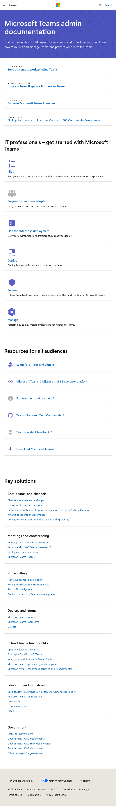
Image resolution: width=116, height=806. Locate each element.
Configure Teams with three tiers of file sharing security (38, 519)
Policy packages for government (26, 753)
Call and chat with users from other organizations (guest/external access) (49, 510)
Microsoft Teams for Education (25, 696)
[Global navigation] (3, 5)
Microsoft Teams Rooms (21, 556)
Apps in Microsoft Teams (21, 649)
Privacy (83, 789)
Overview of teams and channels (26, 505)
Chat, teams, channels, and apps (26, 500)
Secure (12, 290)
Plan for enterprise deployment (28, 231)
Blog (53, 789)
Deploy (12, 260)
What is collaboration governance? (27, 514)
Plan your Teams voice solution (25, 579)
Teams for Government (20, 733)
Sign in (109, 5)
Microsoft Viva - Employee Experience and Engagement (39, 668)
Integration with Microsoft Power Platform (31, 659)
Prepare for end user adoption (28, 201)
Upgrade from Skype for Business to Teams (36, 86)
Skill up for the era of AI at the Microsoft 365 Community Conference (54, 120)
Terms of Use (14, 794)
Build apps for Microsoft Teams (25, 654)
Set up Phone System (20, 589)
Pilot (11, 171)
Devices (12, 626)
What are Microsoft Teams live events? (29, 547)
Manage (13, 320)
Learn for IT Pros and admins (35, 364)
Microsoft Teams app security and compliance (33, 664)
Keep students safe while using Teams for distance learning (40, 691)
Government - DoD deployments (26, 748)
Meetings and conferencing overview (28, 542)
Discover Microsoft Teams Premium (31, 103)
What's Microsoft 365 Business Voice (28, 584)
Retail (11, 711)
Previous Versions (36, 789)
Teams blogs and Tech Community (39, 415)
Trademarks (32, 794)
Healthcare (14, 701)
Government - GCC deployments (26, 738)
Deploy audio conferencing (23, 552)
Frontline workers (17, 706)
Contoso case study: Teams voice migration (32, 594)
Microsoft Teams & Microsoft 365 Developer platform (52, 381)
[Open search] (100, 5)
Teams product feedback (32, 432)
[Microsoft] (58, 5)
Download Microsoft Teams (34, 449)
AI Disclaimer (14, 789)
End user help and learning (34, 398)
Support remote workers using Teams (33, 69)
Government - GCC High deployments (29, 743)
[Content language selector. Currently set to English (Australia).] (21, 780)
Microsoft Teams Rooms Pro (23, 621)
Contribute (69, 789)
